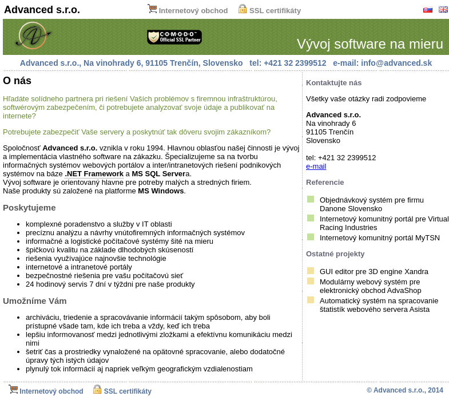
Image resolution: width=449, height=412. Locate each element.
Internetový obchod (188, 10)
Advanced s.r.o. (42, 9)
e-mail (316, 166)
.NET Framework (94, 173)
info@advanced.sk (396, 63)
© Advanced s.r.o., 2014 (405, 390)
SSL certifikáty (269, 10)
